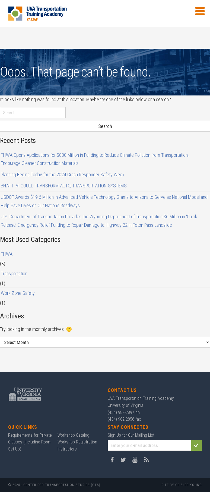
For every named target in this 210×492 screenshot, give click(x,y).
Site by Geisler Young (181, 485)
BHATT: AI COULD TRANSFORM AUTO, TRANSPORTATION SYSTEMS (64, 186)
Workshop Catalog (73, 435)
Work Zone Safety (18, 293)
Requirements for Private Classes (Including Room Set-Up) (30, 442)
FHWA (6, 254)
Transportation (14, 273)
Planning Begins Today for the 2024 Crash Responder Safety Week (63, 174)
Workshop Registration (77, 442)
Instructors (67, 449)
